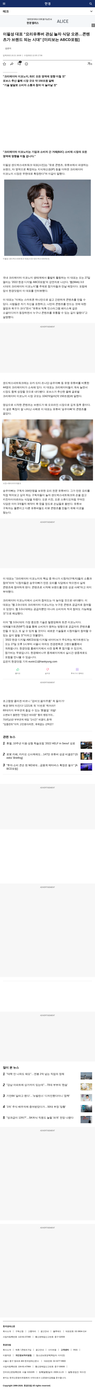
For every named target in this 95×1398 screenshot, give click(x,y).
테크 (6, 11)
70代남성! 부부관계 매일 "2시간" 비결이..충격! (27, 719)
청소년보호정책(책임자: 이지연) (50, 1355)
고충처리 (32, 1331)
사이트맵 (52, 1350)
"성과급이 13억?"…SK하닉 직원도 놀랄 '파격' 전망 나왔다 (39, 1117)
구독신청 (19, 1331)
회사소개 (7, 1331)
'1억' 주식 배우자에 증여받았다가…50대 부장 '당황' (36, 1106)
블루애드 (57, 1331)
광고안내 (45, 1331)
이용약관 (7, 1355)
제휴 (17, 1350)
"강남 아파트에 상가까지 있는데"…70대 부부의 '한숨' (37, 1084)
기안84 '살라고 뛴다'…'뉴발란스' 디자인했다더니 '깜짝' (38, 1095)
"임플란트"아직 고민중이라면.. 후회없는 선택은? (28, 724)
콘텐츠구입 (26, 1350)
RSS (75, 1350)
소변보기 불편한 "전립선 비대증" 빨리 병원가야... (28, 714)
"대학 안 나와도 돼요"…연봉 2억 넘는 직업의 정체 (35, 1074)
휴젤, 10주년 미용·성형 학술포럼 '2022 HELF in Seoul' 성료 (40, 743)
